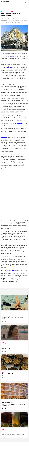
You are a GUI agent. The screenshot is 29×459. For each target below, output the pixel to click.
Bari (7, 8)
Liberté (13, 270)
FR (12, 11)
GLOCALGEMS (5, 1)
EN (5, 11)
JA (16, 11)
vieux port (5, 139)
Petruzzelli (17, 154)
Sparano (15, 244)
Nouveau (8, 67)
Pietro (3, 8)
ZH (14, 11)
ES (7, 11)
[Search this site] (25, 1)
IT (3, 11)
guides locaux (19, 123)
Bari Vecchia (14, 56)
